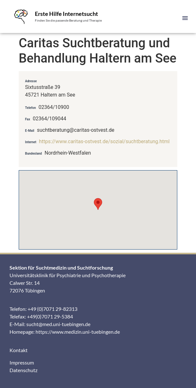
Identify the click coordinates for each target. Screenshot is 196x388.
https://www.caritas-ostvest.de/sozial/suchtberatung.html (104, 141)
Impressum (22, 362)
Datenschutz (23, 370)
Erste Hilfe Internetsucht (66, 13)
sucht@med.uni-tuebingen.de (58, 324)
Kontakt (19, 350)
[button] (185, 18)
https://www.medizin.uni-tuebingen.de (78, 332)
